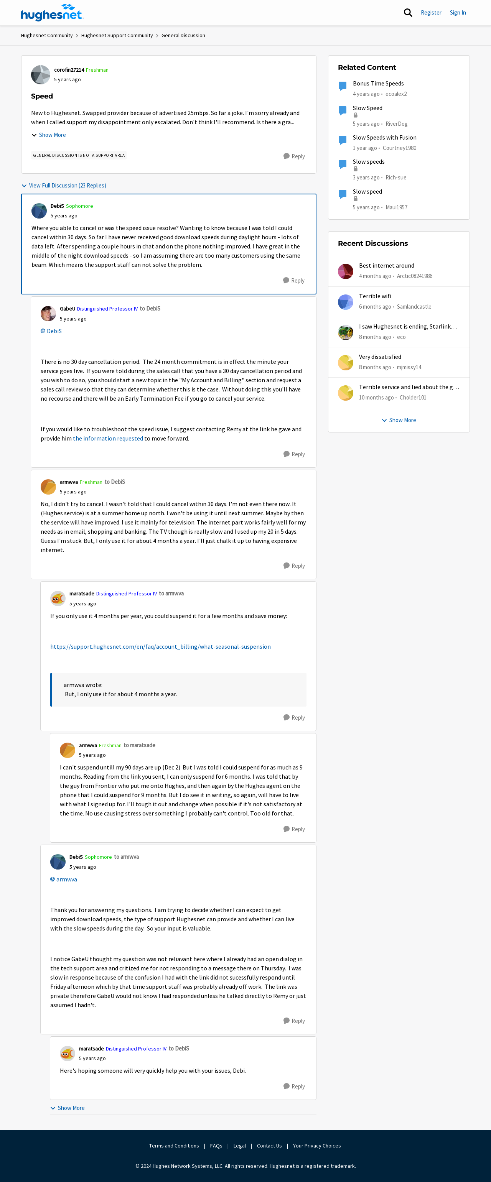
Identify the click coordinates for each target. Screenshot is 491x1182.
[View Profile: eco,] (345, 332)
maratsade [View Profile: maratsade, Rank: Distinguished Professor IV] (81, 593)
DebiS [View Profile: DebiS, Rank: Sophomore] (57, 205)
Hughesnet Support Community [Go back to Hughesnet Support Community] (117, 35)
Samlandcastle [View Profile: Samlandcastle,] (414, 306)
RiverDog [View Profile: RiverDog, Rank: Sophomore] (397, 123)
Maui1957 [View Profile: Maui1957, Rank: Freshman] (396, 206)
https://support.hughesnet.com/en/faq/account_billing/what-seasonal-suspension (160, 647)
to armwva (171, 593)
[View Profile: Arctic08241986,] (345, 271)
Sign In (458, 12)
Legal (240, 1145)
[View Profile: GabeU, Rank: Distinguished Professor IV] (48, 313)
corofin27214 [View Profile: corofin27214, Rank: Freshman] (69, 69)
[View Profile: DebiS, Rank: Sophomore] (39, 211)
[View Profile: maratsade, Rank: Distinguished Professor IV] (58, 598)
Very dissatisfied (380, 357)
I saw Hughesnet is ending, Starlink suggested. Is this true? (405, 327)
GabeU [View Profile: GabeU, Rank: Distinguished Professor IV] (67, 308)
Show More (48, 134)
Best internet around (386, 266)
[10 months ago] (376, 397)
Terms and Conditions (174, 1145)
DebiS (54, 331)
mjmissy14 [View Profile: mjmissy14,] (409, 367)
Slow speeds (369, 162)
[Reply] (294, 156)
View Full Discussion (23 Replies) (63, 185)
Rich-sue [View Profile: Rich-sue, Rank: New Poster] (396, 177)
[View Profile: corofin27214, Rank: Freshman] (40, 74)
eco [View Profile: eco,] (401, 336)
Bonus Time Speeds (378, 83)
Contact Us (269, 1145)
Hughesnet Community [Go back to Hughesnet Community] (47, 35)
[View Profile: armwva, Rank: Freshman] (48, 487)
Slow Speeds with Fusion (385, 137)
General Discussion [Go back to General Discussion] (183, 35)
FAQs (216, 1145)
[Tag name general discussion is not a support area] (79, 155)
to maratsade (139, 745)
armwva (66, 879)
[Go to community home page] (52, 12)
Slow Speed (367, 108)
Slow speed (367, 192)
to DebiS (150, 308)
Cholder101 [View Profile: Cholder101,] (413, 397)
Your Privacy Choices (317, 1145)
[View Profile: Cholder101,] (345, 393)
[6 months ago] (375, 306)
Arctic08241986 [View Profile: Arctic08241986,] (414, 275)
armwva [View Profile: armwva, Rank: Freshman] (69, 481)
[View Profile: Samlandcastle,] (345, 302)
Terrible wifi (375, 296)
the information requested (108, 438)
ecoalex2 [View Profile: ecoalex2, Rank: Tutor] (396, 93)
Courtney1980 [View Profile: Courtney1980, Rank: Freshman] (399, 147)
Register (431, 12)
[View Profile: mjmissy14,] (345, 362)
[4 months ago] (375, 276)
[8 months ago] (375, 337)
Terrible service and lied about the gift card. (409, 387)
